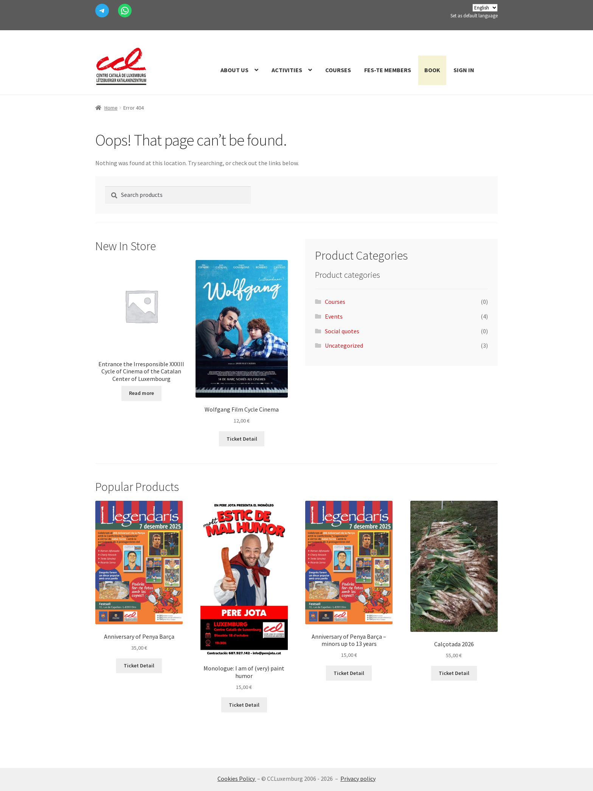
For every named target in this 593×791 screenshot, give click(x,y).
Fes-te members (387, 70)
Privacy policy (358, 778)
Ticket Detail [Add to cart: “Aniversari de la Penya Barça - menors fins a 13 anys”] (349, 673)
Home (111, 107)
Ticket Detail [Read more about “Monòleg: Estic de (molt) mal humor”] (244, 704)
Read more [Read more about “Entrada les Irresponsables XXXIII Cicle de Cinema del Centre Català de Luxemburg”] (141, 393)
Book (432, 70)
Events (334, 316)
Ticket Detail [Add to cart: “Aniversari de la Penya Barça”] (139, 665)
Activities (287, 70)
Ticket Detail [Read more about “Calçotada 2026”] (454, 673)
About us (234, 70)
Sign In (463, 70)
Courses (338, 70)
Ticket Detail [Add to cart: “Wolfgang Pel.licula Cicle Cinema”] (242, 438)
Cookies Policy (236, 778)
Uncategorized (344, 345)
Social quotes (342, 331)
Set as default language (474, 15)
